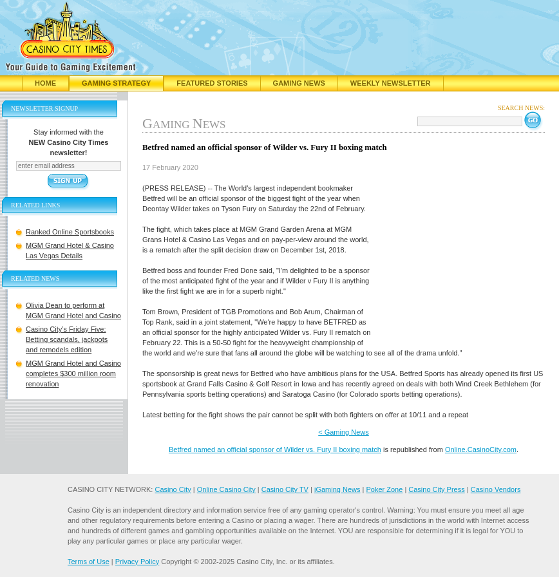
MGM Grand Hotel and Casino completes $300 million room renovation (73, 373)
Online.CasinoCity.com (480, 449)
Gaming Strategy (116, 83)
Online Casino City (226, 489)
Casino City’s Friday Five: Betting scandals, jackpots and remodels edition (67, 339)
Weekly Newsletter (390, 83)
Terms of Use (88, 561)
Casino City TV (284, 489)
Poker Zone (384, 489)
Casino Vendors (496, 489)
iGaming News (337, 489)
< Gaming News (343, 432)
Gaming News (299, 83)
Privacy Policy (137, 561)
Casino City (173, 489)
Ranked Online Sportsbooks (70, 232)
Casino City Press (436, 489)
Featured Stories (211, 83)
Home (45, 83)
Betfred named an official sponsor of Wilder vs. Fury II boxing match (275, 449)
